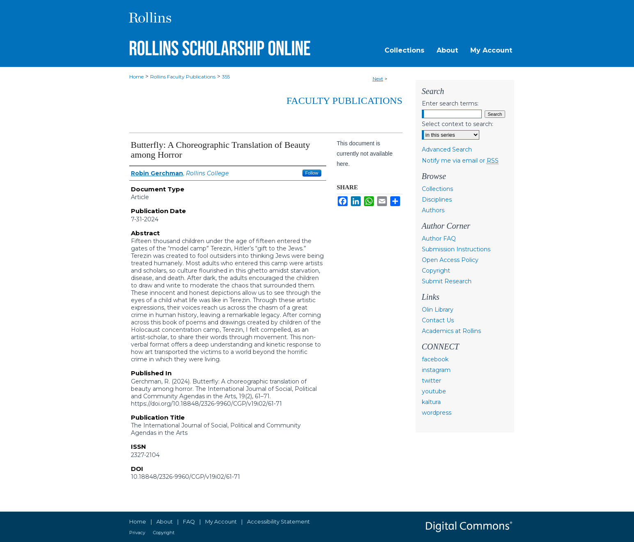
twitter (431, 380)
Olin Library (437, 309)
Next (378, 79)
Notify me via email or (460, 160)
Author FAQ (439, 238)
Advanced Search (447, 149)
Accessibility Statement (278, 521)
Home (136, 76)
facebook (435, 359)
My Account (221, 521)
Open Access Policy (450, 260)
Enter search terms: (450, 103)
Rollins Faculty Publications (182, 76)
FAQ (189, 521)
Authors (433, 210)
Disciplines (437, 199)
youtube (434, 391)
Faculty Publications (344, 100)
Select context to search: (457, 124)
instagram (436, 370)
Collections (437, 189)
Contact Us (438, 320)
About (164, 521)
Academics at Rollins (451, 331)
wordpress (436, 412)
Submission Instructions (456, 249)
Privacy (137, 532)
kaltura (431, 402)
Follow (311, 172)
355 (226, 76)
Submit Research (446, 281)
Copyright (436, 270)
